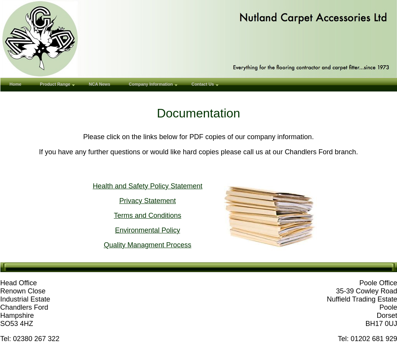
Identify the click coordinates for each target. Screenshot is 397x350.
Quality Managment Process (147, 245)
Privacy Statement (147, 201)
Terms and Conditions (147, 215)
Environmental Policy (147, 230)
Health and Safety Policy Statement (147, 186)
